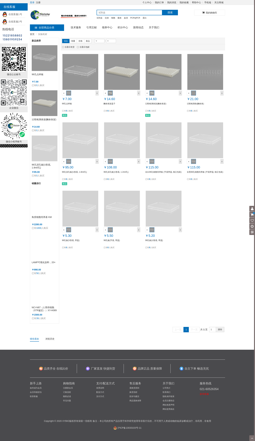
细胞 (113, 18)
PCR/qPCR (135, 18)
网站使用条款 (168, 409)
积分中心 (123, 27)
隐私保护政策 (168, 396)
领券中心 (107, 27)
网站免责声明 (168, 405)
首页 (32, 34)
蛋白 (145, 18)
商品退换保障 (135, 401)
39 (37, 318)
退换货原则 (134, 388)
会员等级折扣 (36, 392)
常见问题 (67, 401)
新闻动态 (138, 27)
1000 (38, 228)
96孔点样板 (37, 74)
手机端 (207, 2)
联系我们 (166, 392)
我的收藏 (184, 2)
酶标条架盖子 (109, 104)
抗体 (107, 18)
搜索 (170, 12)
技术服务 (76, 27)
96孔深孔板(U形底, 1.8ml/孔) (41, 166)
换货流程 (133, 392)
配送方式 (100, 392)
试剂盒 (99, 18)
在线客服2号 (12, 21)
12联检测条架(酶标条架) (44, 119)
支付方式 (100, 396)
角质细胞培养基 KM (42, 217)
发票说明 (100, 388)
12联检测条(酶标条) (195, 104)
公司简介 (166, 388)
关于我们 (154, 27)
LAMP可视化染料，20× (43, 262)
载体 (119, 18)
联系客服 (34, 396)
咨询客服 (204, 394)
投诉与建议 (134, 396)
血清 (126, 18)
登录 (32, 2)
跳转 (220, 329)
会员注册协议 (168, 401)
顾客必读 (67, 396)
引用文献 (91, 27)
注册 (38, 2)
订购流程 (67, 392)
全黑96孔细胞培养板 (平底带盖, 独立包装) (205, 172)
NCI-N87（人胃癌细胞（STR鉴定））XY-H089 (44, 309)
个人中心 (147, 2)
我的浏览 (171, 2)
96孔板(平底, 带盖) (112, 240)
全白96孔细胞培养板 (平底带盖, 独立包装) (163, 172)
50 (37, 273)
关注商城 (218, 2)
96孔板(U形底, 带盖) (154, 240)
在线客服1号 (12, 14)
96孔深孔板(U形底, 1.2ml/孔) (116, 172)
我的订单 (159, 2)
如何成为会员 (36, 388)
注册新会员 (68, 388)
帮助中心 (196, 2)
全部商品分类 (44, 27)
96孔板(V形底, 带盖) (71, 240)
